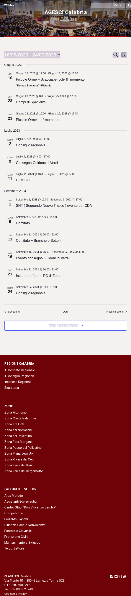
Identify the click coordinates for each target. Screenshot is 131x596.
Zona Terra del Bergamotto (23, 471)
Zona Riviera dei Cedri (19, 459)
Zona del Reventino (18, 436)
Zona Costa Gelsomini (20, 418)
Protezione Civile (16, 537)
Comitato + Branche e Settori (38, 240)
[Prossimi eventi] (116, 312)
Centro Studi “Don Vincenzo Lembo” (30, 507)
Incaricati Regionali (17, 382)
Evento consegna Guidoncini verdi (42, 258)
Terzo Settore (14, 548)
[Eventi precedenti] (12, 312)
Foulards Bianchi (16, 519)
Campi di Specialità (31, 102)
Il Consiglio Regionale (19, 376)
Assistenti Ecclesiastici (20, 501)
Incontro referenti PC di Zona (38, 276)
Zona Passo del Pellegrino (23, 448)
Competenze (13, 513)
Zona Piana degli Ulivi (19, 453)
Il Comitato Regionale (19, 370)
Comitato (23, 223)
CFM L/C (23, 180)
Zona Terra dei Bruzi (18, 465)
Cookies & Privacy (15, 593)
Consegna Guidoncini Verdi (37, 163)
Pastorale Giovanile (18, 531)
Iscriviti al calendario (63, 325)
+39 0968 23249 (21, 589)
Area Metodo (13, 496)
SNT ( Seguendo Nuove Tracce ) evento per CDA (54, 205)
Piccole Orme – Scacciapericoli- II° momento (50, 79)
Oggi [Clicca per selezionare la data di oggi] (65, 311)
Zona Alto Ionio (15, 412)
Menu (9, 5)
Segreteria (11, 388)
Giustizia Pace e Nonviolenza (25, 525)
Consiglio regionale (31, 145)
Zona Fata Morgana (18, 442)
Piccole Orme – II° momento (37, 120)
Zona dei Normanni (18, 430)
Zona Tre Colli (14, 424)
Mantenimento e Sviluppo (22, 543)
